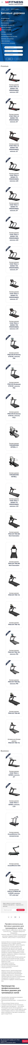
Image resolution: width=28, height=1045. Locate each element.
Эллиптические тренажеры (7, 20)
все (15, 917)
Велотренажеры (5, 22)
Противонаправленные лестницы (9, 36)
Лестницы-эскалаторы (6, 34)
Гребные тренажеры (6, 27)
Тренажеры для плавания (7, 38)
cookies (12, 1039)
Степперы (3, 31)
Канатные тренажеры (6, 29)
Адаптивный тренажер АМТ (7, 25)
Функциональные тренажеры (8, 43)
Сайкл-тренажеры (5, 41)
